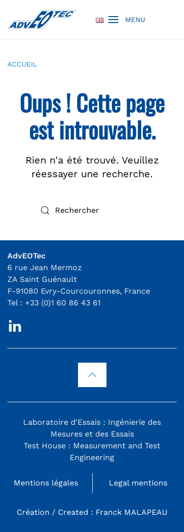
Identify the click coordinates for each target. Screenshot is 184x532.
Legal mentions (138, 482)
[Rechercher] (92, 210)
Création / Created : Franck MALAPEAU (92, 512)
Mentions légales (46, 482)
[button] (126, 19)
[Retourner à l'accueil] (41, 19)
